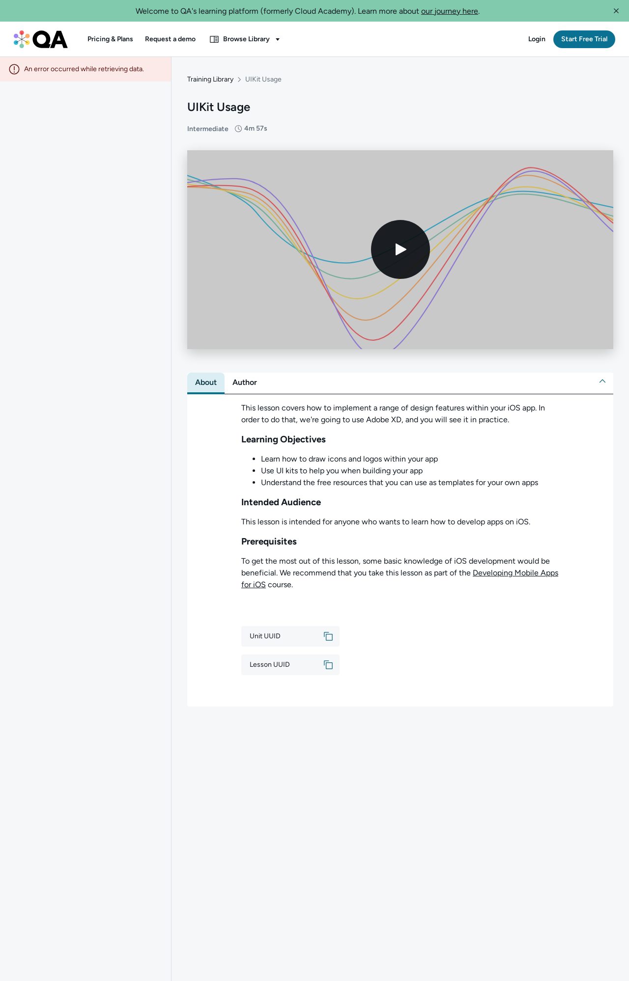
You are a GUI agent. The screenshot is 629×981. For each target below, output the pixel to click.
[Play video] (400, 242)
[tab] (206, 375)
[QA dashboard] (41, 39)
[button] (616, 11)
